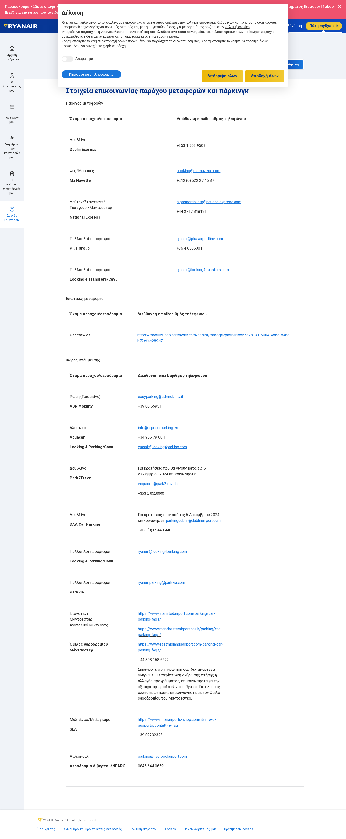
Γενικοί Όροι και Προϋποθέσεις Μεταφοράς (92, 829)
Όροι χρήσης (46, 829)
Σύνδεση (294, 26)
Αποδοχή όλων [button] (265, 76)
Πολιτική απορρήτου (143, 829)
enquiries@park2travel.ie (158, 483)
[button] (91, 74)
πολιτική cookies (237, 27)
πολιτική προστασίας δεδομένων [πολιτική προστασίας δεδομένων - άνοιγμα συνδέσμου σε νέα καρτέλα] (209, 22)
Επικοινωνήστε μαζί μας (200, 829)
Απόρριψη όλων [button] (222, 76)
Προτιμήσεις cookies (238, 829)
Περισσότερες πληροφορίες (91, 74)
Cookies (170, 829)
